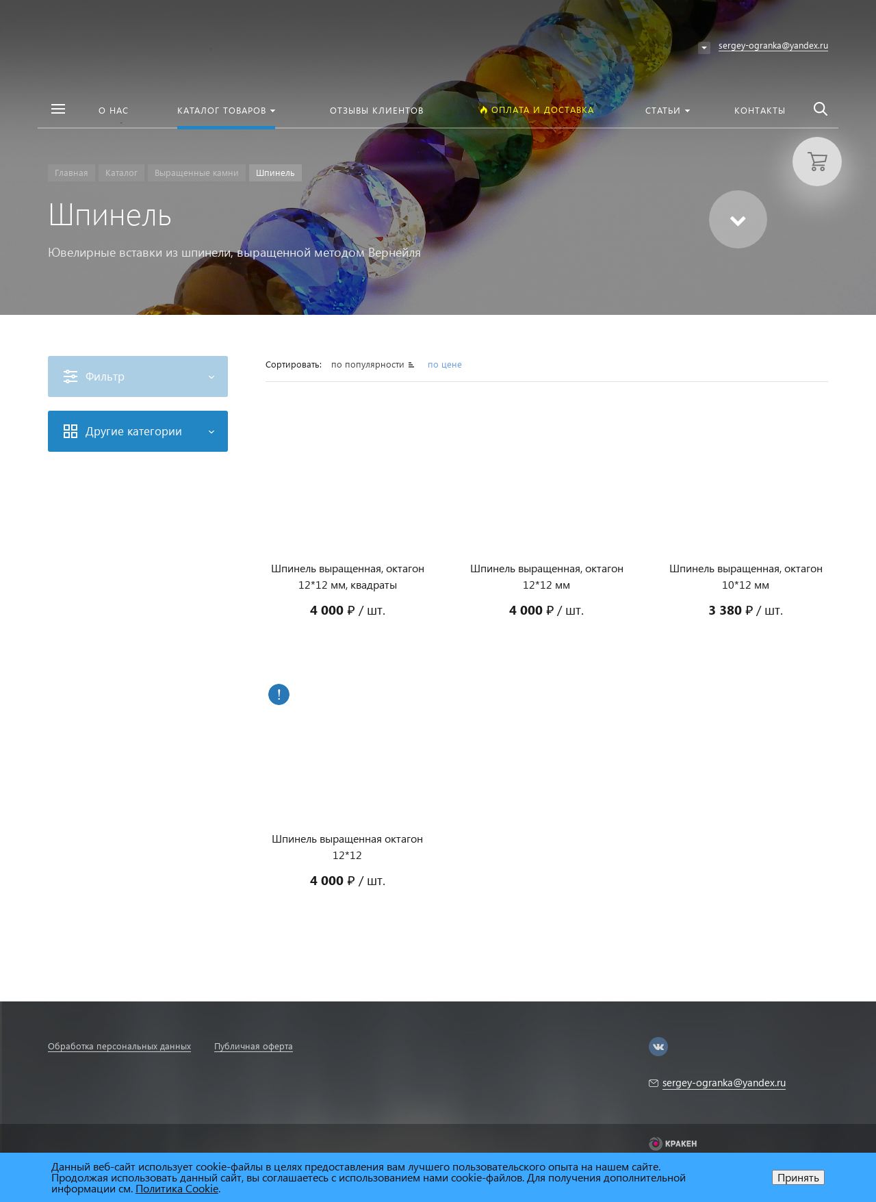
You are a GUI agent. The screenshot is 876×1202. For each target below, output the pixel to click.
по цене (445, 364)
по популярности (369, 364)
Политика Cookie (177, 1188)
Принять (798, 1177)
